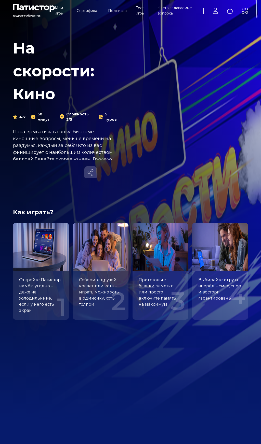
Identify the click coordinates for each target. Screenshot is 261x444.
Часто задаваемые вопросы (175, 11)
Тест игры (140, 11)
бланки (146, 286)
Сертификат (88, 10)
